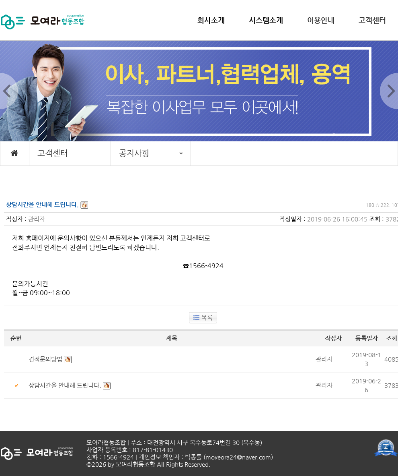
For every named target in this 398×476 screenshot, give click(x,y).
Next (389, 91)
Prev (9, 91)
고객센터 (372, 20)
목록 (203, 317)
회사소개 (211, 20)
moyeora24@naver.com (238, 456)
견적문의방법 (45, 359)
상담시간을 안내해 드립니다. (65, 385)
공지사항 (151, 153)
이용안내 (320, 20)
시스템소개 (266, 20)
